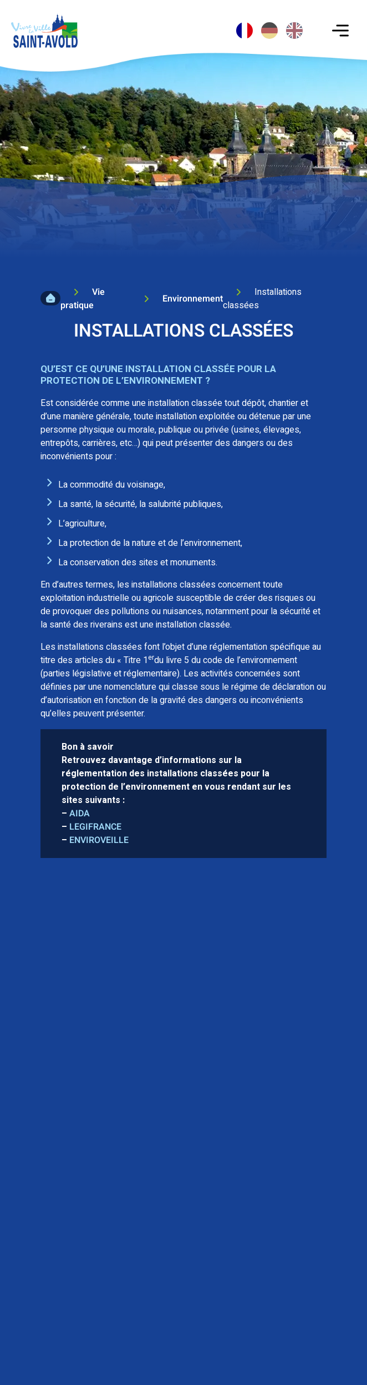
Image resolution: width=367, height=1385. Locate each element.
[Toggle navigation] (340, 30)
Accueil (50, 298)
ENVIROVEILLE (99, 840)
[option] (269, 30)
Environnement (192, 298)
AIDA (79, 813)
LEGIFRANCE (95, 827)
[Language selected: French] (270, 25)
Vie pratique (82, 298)
